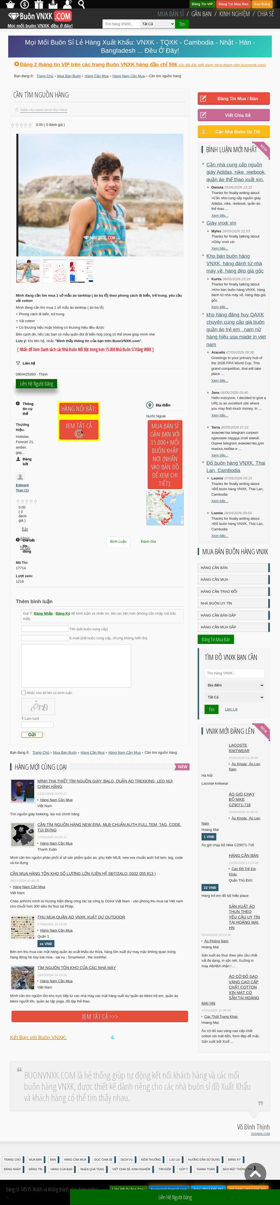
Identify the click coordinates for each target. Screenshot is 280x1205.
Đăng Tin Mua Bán (233, 4)
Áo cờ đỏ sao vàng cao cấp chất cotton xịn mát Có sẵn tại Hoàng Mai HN (230, 989)
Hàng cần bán (243, 855)
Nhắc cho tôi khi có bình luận (49, 693)
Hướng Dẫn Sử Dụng (204, 1159)
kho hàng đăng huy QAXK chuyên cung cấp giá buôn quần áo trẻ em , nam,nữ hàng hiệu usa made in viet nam (236, 329)
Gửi (32, 734)
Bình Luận (118, 541)
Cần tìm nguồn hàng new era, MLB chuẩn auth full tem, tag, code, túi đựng (109, 827)
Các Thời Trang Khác (221, 1017)
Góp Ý (183, 1169)
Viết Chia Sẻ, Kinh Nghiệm (131, 1169)
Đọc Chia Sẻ (103, 1159)
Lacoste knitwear (239, 748)
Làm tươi (32, 718)
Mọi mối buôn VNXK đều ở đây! (40, 23)
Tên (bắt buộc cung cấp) (88, 629)
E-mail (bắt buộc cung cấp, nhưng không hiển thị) (108, 638)
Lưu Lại (174, 1159)
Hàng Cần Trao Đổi (219, 592)
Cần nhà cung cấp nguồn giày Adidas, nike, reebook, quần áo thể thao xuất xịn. (236, 172)
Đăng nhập (12, 1169)
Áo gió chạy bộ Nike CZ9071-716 (242, 799)
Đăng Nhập (43, 613)
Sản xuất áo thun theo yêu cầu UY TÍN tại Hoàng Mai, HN (244, 917)
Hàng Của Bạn (61, 1169)
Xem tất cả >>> (100, 1016)
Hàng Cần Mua (214, 579)
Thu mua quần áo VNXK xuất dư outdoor (81, 917)
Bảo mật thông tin (237, 1169)
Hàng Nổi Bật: (79, 408)
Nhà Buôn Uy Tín (216, 603)
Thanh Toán (205, 1169)
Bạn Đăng (262, 4)
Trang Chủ (12, 1159)
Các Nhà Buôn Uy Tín (237, 131)
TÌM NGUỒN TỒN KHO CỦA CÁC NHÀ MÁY (76, 968)
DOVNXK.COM (260, 1133)
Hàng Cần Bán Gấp (218, 615)
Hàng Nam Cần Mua (56, 800)
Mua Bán (35, 1159)
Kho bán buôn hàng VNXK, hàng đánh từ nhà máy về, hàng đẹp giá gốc (235, 263)
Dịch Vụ (127, 1159)
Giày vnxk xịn (221, 223)
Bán (53, 1159)
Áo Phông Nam (216, 941)
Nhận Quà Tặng (92, 1169)
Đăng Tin (35, 1169)
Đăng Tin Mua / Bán (237, 98)
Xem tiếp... (219, 215)
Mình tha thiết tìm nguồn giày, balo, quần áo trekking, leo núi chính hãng (105, 784)
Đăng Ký (63, 613)
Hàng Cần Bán (214, 568)
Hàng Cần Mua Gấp (218, 627)
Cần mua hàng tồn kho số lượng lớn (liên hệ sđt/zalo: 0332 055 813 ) (83, 873)
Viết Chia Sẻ (237, 115)
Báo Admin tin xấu (25, 530)
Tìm (182, 24)
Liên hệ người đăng (36, 385)
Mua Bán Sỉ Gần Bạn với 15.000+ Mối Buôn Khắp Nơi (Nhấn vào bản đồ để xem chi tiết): (165, 454)
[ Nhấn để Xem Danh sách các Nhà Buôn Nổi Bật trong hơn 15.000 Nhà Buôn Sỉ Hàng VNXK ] (85, 349)
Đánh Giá (148, 541)
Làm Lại (231, 709)
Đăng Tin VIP (202, 4)
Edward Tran (22, 488)
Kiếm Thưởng (151, 1159)
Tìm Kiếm (165, 1169)
